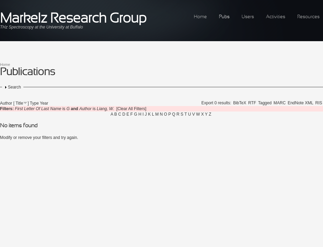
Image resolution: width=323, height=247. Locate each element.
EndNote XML (300, 103)
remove (25, 137)
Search (14, 87)
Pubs (224, 17)
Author (6, 103)
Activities (275, 17)
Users (248, 17)
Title (19, 103)
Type (34, 103)
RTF (252, 103)
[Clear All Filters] (131, 108)
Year (44, 103)
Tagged (264, 103)
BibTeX (239, 103)
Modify (6, 137)
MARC (280, 103)
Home (200, 17)
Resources (308, 17)
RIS (318, 103)
